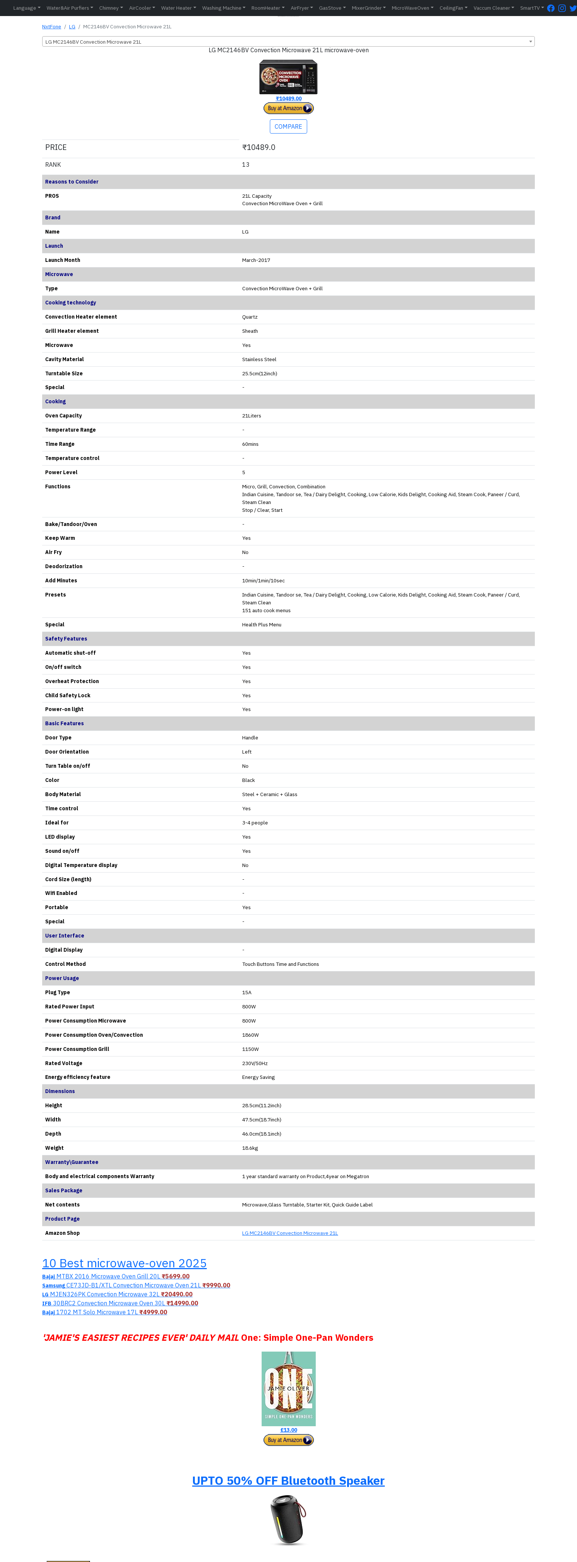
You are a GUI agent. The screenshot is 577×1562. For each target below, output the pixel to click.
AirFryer (300, 7)
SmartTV (530, 7)
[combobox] (288, 41)
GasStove (330, 7)
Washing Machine (221, 7)
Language (24, 7)
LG (72, 26)
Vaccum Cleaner (492, 7)
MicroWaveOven (410, 7)
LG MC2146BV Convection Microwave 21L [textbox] (93, 41)
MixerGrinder (367, 7)
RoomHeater (266, 7)
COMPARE (288, 126)
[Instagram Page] (564, 8)
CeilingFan (451, 7)
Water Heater (176, 7)
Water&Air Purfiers (68, 7)
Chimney (109, 7)
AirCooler (140, 7)
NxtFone (51, 26)
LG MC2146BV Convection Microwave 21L (290, 1233)
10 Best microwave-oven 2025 (124, 1263)
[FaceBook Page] (552, 8)
